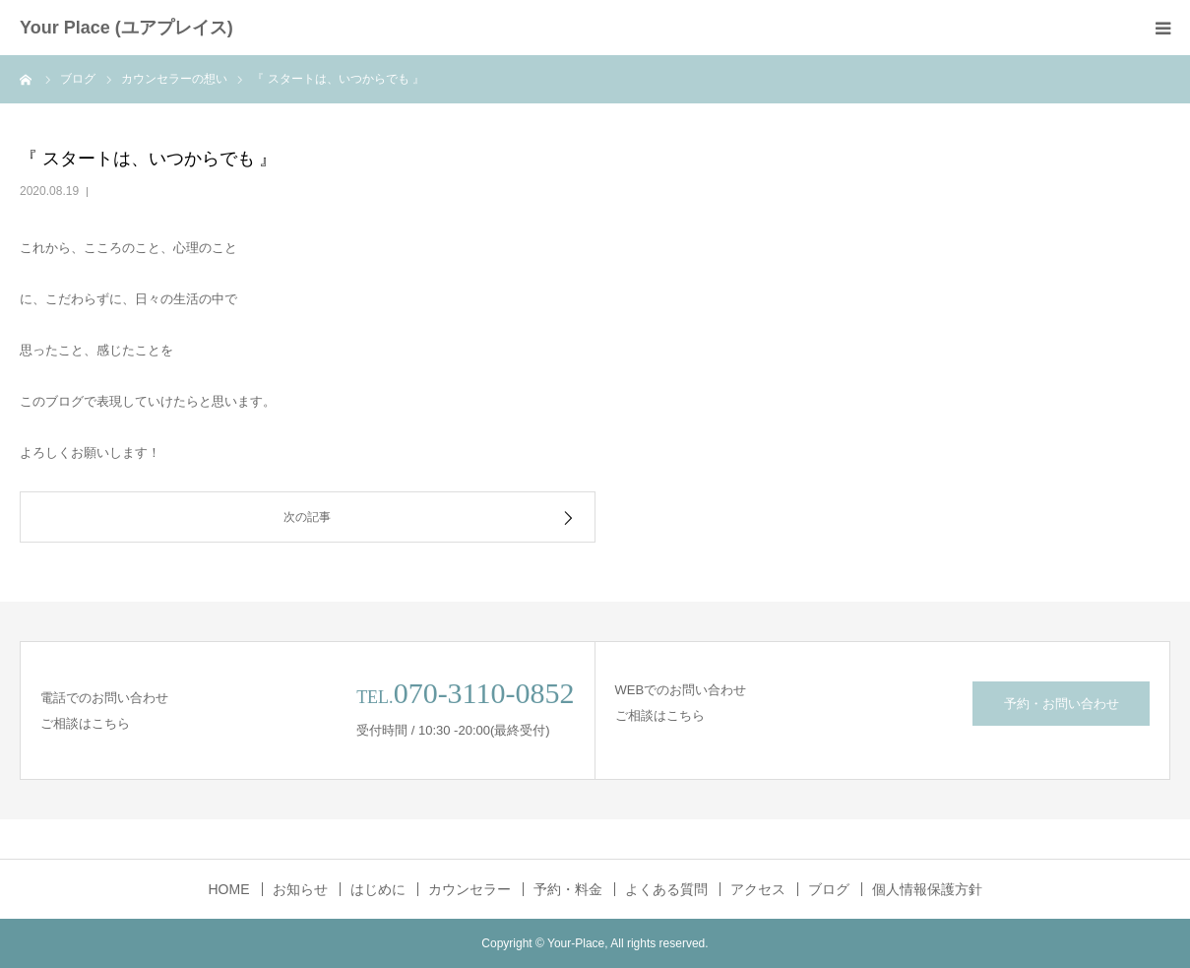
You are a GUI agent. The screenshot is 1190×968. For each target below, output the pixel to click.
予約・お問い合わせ (1061, 703)
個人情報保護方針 (927, 889)
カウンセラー (469, 889)
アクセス (757, 889)
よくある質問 (666, 889)
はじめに (378, 889)
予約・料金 (567, 889)
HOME (229, 889)
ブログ (828, 889)
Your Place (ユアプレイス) (126, 27)
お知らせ (300, 889)
